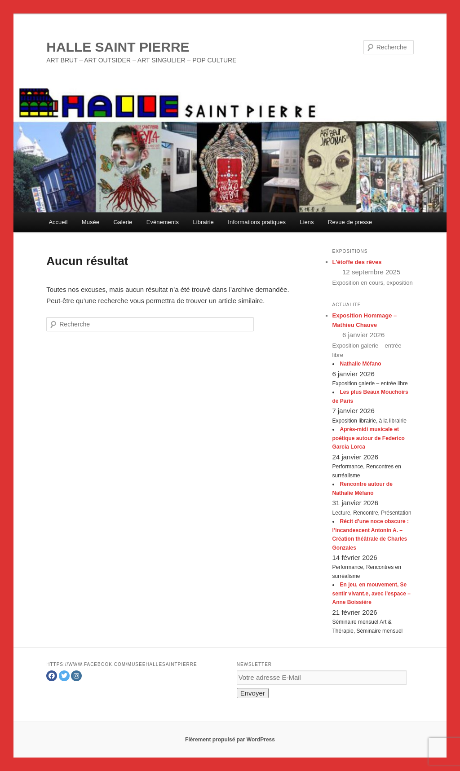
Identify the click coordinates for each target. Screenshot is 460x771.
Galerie (122, 222)
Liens (307, 222)
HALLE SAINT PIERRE (117, 47)
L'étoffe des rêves (357, 262)
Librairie (203, 222)
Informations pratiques (257, 222)
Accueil (58, 222)
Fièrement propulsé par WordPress (230, 739)
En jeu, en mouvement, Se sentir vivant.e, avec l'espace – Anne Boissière (371, 593)
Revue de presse (350, 222)
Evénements (162, 222)
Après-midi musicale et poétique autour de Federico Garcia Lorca (368, 438)
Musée (90, 222)
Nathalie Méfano (360, 364)
